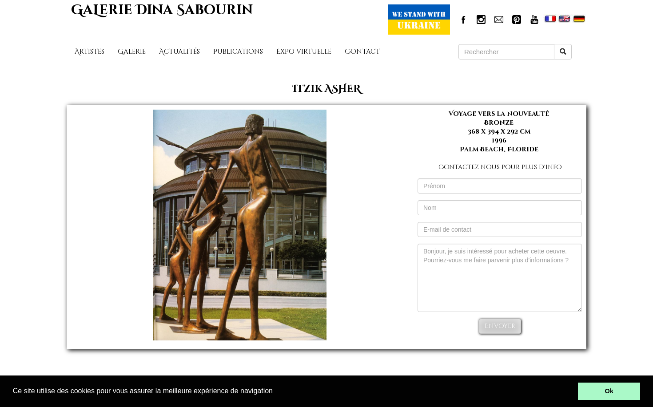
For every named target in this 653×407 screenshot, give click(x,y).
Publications (238, 51)
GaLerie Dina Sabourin (162, 10)
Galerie (132, 51)
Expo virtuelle (303, 51)
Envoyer (500, 326)
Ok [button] (609, 391)
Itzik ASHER (326, 89)
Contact (362, 51)
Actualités (179, 51)
